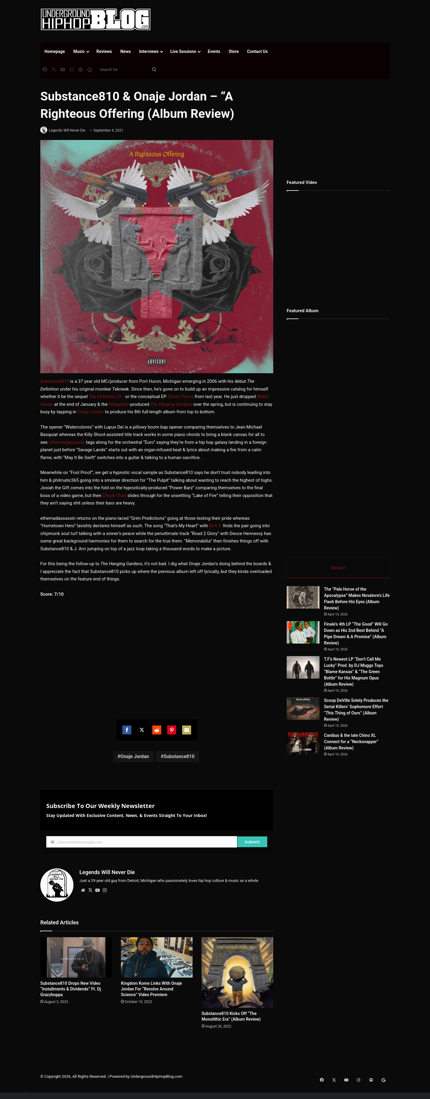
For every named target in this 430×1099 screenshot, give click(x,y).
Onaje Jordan (90, 412)
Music (79, 51)
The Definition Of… (106, 397)
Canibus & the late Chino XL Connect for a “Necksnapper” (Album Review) (371, 749)
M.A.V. (215, 526)
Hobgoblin (119, 404)
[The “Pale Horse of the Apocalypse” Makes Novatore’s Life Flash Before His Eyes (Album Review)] (303, 598)
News (125, 51)
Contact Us (257, 51)
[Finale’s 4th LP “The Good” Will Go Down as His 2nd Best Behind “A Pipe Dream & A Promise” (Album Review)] (303, 633)
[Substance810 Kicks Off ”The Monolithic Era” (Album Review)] (237, 970)
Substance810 (54, 381)
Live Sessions (183, 51)
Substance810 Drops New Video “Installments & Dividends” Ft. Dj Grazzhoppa (70, 987)
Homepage (54, 51)
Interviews (149, 51)
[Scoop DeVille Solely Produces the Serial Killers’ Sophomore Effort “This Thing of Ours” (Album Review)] (303, 710)
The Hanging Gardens (171, 404)
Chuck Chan (114, 496)
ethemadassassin (67, 442)
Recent (338, 568)
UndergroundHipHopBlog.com (156, 1074)
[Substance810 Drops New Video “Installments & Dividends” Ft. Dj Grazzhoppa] (76, 955)
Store (234, 51)
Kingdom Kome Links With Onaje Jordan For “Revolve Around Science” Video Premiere (151, 987)
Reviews (104, 51)
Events (214, 51)
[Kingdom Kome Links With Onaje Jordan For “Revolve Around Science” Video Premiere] (157, 955)
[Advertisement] (274, 19)
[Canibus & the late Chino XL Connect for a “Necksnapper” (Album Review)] (319, 756)
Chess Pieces (181, 397)
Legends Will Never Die (69, 130)
